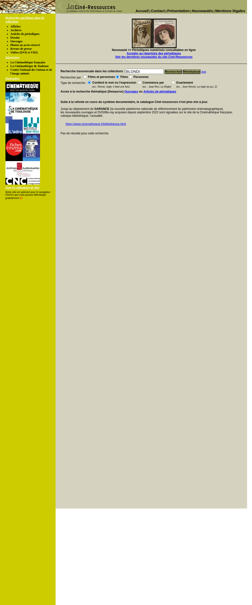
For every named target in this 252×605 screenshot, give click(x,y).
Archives (15, 30)
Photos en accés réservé (25, 45)
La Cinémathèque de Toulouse (29, 66)
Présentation (178, 11)
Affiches (15, 26)
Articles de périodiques (25, 34)
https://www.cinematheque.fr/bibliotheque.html (95, 124)
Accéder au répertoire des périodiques (154, 53)
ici (21, 198)
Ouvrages (16, 41)
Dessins (15, 37)
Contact (158, 11)
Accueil (142, 11)
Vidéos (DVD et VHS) (24, 52)
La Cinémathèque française (27, 62)
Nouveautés (202, 11)
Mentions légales (230, 11)
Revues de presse (21, 48)
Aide (203, 72)
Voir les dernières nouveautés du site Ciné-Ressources (153, 57)
